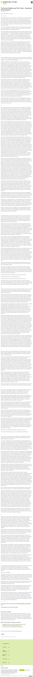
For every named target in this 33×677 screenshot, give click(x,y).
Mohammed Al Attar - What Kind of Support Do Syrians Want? (14, 624)
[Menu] (32, 2)
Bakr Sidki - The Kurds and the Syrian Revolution (12, 625)
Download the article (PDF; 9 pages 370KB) (7, 13)
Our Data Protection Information (4, 674)
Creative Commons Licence (16, 631)
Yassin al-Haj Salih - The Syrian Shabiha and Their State (13, 626)
